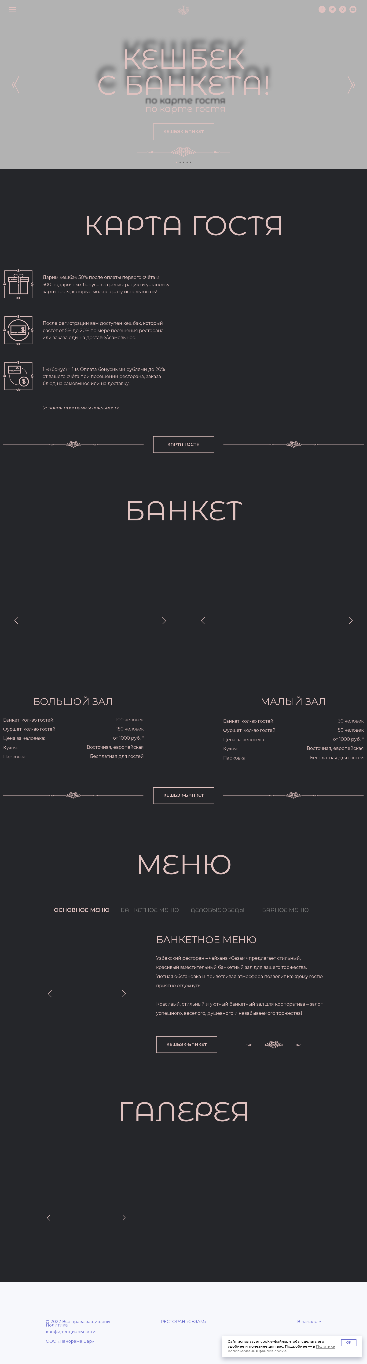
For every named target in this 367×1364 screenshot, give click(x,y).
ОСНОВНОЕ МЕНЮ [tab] (82, 910)
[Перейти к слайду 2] (180, 162)
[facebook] (308, 15)
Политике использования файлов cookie (281, 1348)
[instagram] (348, 15)
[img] (16, 84)
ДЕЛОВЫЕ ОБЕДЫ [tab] (218, 910)
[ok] (335, 15)
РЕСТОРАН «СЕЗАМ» (183, 1321)
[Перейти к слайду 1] (176, 162)
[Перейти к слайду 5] (190, 162)
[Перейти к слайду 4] (187, 162)
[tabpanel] (183, 993)
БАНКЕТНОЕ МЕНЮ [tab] (150, 910)
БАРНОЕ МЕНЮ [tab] (285, 910)
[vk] (321, 15)
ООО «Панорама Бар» (70, 1341)
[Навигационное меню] (16, 12)
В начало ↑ (309, 1321)
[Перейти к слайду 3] (183, 162)
